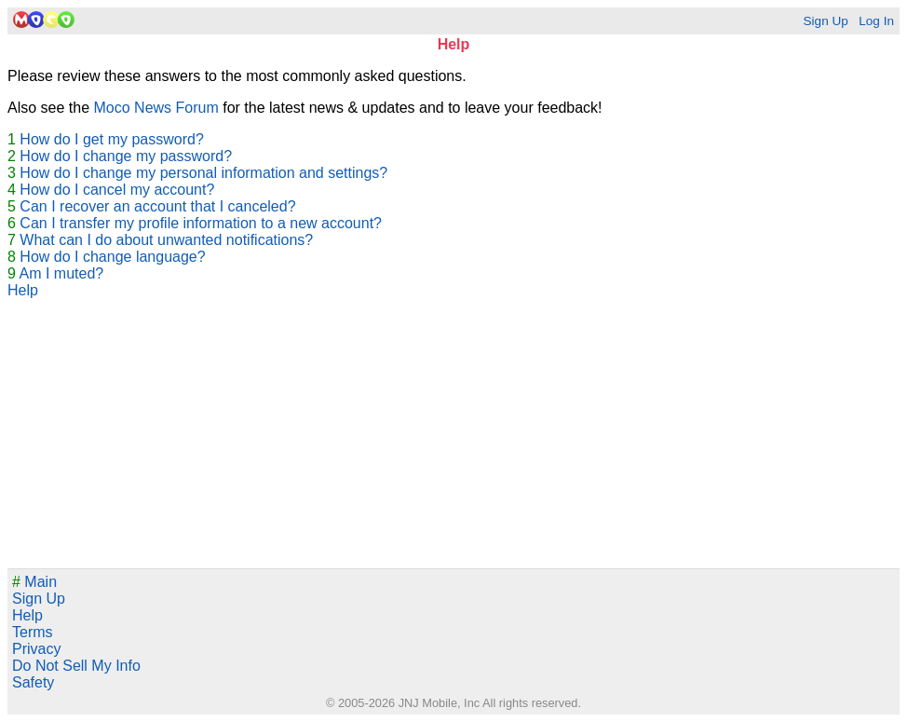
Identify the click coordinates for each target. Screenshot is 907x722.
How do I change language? (112, 257)
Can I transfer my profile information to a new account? (201, 223)
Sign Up (825, 21)
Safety (33, 682)
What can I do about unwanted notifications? (166, 240)
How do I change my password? (126, 156)
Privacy (36, 649)
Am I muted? (61, 273)
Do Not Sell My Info (76, 666)
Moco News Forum (156, 108)
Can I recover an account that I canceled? (157, 206)
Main (34, 582)
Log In (876, 21)
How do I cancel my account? (117, 190)
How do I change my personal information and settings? (203, 173)
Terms (32, 632)
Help (22, 290)
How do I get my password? (111, 139)
